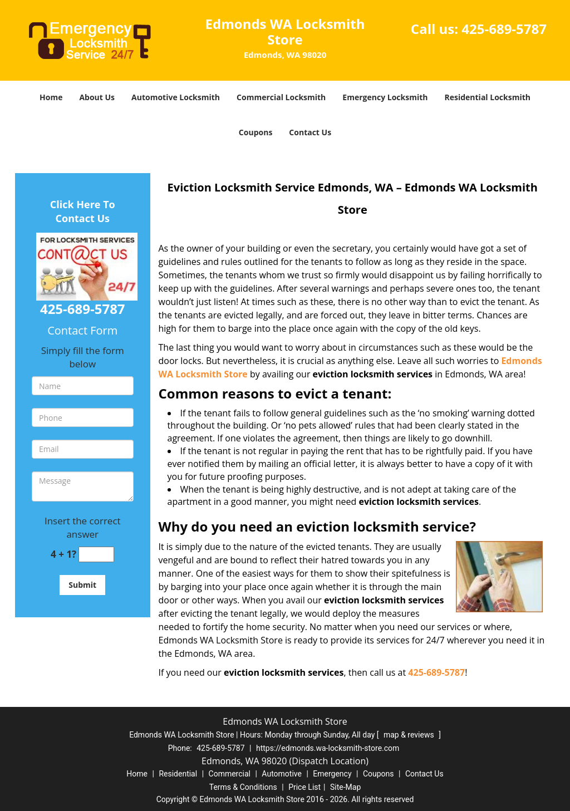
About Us (97, 97)
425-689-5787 (504, 28)
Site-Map (345, 787)
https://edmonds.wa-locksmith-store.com (327, 748)
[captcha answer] (96, 555)
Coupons (255, 132)
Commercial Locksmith (281, 97)
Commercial (229, 773)
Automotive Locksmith (175, 97)
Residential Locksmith (487, 97)
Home (51, 97)
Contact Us (310, 132)
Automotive (282, 773)
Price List (304, 787)
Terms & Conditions (243, 787)
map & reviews (410, 734)
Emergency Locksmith (385, 97)
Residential (178, 773)
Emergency (332, 773)
